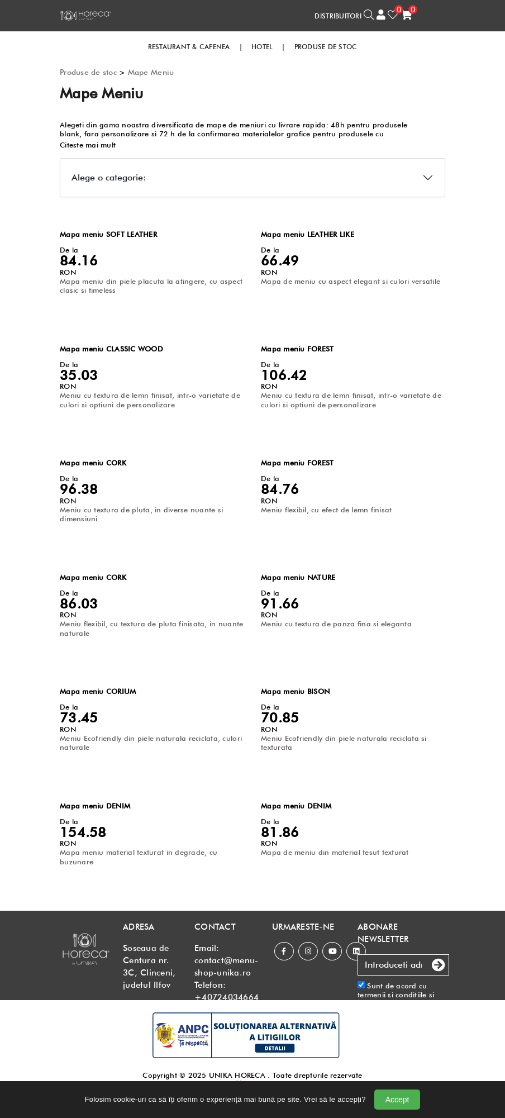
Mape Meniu (151, 72)
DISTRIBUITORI (338, 16)
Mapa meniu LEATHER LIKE (307, 234)
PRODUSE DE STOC (326, 46)
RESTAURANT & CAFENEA (189, 46)
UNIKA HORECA (237, 1075)
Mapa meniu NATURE (298, 577)
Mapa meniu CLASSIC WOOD (111, 348)
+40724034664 (226, 997)
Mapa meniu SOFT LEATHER (108, 234)
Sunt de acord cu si (403, 999)
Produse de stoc (88, 72)
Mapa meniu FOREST (297, 348)
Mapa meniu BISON (295, 691)
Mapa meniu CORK (93, 462)
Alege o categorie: (109, 177)
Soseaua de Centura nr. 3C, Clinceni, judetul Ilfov (149, 966)
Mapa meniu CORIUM (98, 691)
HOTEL (262, 46)
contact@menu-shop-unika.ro (226, 966)
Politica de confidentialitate (385, 1008)
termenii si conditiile (392, 994)
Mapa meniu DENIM (95, 805)
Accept (397, 1099)
